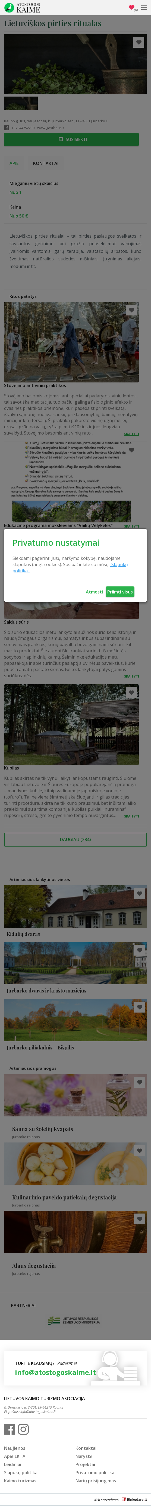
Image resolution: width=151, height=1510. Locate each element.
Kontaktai (86, 1448)
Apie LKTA (15, 1456)
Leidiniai (12, 1464)
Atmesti (94, 592)
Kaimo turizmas (20, 1481)
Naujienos (14, 1448)
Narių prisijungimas (96, 1481)
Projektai (85, 1464)
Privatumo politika (95, 1473)
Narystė (84, 1456)
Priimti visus (120, 592)
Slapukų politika (20, 1473)
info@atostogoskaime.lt (55, 1372)
